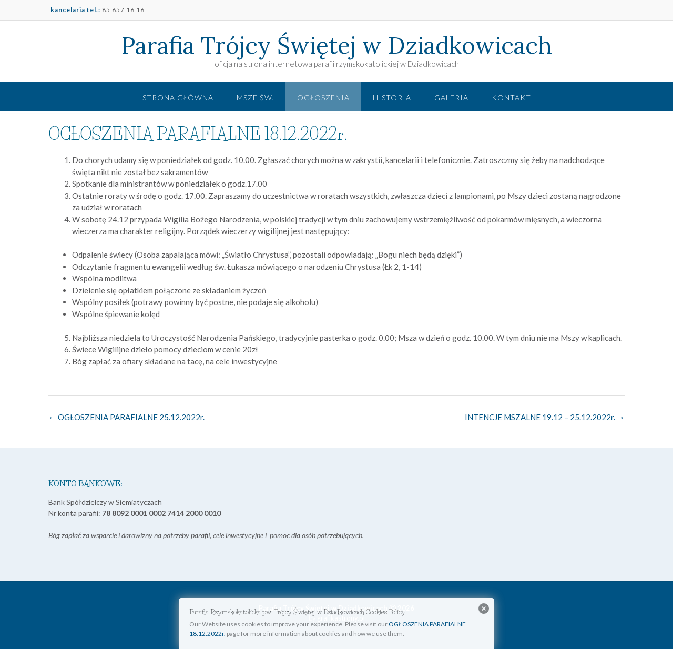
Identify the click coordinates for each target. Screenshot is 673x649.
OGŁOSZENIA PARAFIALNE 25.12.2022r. (126, 417)
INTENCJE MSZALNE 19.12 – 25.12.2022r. (545, 417)
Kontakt (511, 97)
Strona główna (177, 97)
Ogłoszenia (323, 97)
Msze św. (255, 97)
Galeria (451, 97)
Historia (392, 97)
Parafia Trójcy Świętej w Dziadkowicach (336, 45)
